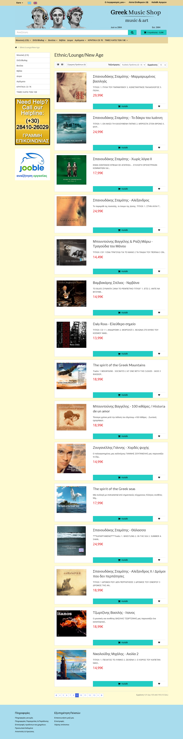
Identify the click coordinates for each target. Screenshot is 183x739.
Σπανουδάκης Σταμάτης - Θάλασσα (119, 530)
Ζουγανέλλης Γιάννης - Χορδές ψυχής (121, 447)
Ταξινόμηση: (114, 65)
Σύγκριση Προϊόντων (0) (76, 65)
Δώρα (70, 40)
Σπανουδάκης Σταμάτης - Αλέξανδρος (121, 200)
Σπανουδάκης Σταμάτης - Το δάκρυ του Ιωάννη (128, 117)
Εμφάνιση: (153, 65)
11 (85, 695)
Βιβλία (62, 40)
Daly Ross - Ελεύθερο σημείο (114, 324)
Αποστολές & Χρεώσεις (24, 731)
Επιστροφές (59, 721)
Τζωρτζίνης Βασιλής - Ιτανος (114, 612)
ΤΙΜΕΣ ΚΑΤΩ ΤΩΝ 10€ (116, 40)
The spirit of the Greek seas (114, 489)
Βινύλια (52, 40)
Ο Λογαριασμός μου (115, 2)
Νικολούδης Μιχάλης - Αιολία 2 (116, 654)
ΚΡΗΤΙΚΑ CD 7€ (95, 40)
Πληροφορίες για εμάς (24, 718)
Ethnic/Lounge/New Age (30, 47)
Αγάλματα (80, 40)
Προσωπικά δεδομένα (24, 728)
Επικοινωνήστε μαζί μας (64, 718)
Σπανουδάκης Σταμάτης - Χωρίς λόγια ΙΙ (122, 159)
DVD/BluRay (39, 40)
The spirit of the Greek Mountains (119, 365)
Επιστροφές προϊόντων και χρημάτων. (30, 725)
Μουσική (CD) (23, 40)
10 (81, 695)
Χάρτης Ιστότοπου (61, 725)
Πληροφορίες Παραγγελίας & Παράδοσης (32, 721)
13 (94, 695)
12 (90, 695)
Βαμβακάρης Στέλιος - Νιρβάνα (116, 282)
